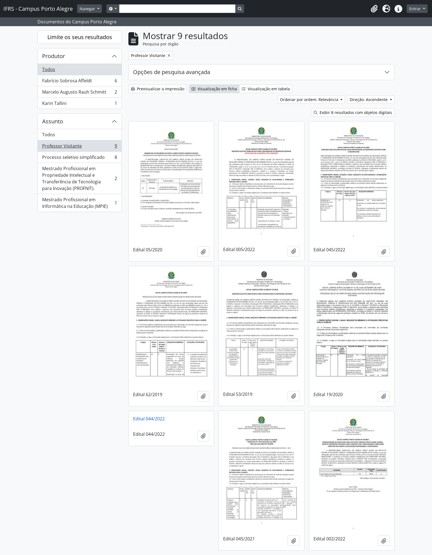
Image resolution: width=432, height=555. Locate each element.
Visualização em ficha (214, 88)
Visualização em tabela (266, 88)
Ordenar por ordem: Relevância (309, 99)
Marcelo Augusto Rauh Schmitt (79, 93)
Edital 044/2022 (149, 419)
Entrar (415, 8)
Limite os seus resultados (79, 37)
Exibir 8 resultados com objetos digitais (353, 112)
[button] (374, 9)
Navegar (88, 8)
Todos (48, 69)
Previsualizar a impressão (157, 88)
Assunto (52, 121)
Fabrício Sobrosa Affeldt (79, 81)
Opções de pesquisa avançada (171, 72)
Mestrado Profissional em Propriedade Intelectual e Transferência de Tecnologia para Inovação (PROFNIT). (79, 178)
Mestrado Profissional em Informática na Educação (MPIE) (79, 203)
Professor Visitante (79, 147)
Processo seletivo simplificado (79, 158)
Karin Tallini (79, 104)
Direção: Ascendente (369, 99)
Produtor (53, 56)
